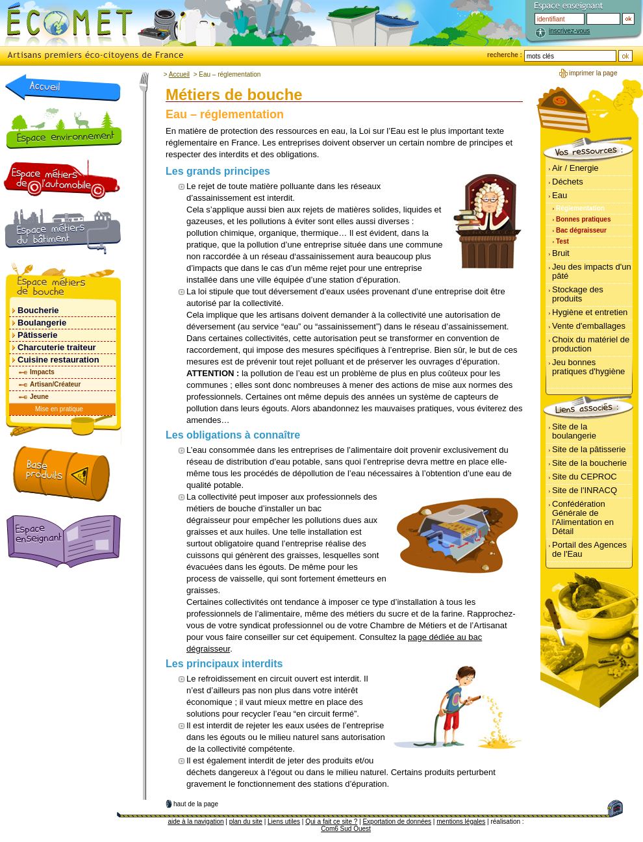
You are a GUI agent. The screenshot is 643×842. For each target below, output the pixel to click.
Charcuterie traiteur (57, 347)
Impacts (42, 372)
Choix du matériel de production (590, 344)
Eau (559, 195)
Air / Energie (575, 168)
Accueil (179, 74)
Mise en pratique (59, 409)
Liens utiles (284, 821)
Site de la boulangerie (574, 431)
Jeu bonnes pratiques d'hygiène (588, 366)
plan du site (245, 821)
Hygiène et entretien (589, 312)
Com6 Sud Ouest (346, 828)
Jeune (39, 396)
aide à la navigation (195, 821)
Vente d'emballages (588, 326)
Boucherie (38, 310)
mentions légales (460, 821)
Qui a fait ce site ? (331, 821)
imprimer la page (593, 73)
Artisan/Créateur (55, 384)
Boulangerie (42, 322)
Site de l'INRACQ (584, 490)
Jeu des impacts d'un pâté (591, 271)
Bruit (561, 253)
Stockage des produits (577, 294)
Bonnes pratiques (583, 219)
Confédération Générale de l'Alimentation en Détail (583, 517)
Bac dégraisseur (581, 230)
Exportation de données (396, 821)
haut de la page (195, 804)
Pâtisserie (37, 335)
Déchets (567, 181)
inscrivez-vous (569, 30)
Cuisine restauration (58, 359)
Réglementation (580, 208)
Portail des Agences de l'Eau (589, 549)
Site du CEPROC (584, 476)
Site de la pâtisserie (588, 449)
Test (562, 241)
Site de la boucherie (589, 463)
